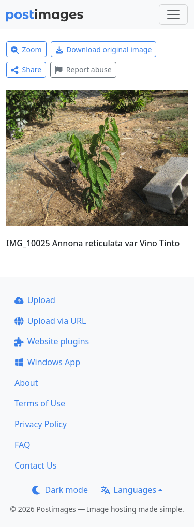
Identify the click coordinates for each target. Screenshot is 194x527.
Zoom (26, 49)
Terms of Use (39, 403)
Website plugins (51, 341)
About (26, 382)
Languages (128, 489)
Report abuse (83, 69)
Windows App (47, 362)
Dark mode (60, 489)
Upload (34, 300)
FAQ (22, 444)
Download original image (103, 49)
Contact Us (35, 465)
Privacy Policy (40, 424)
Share (26, 69)
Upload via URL (50, 320)
